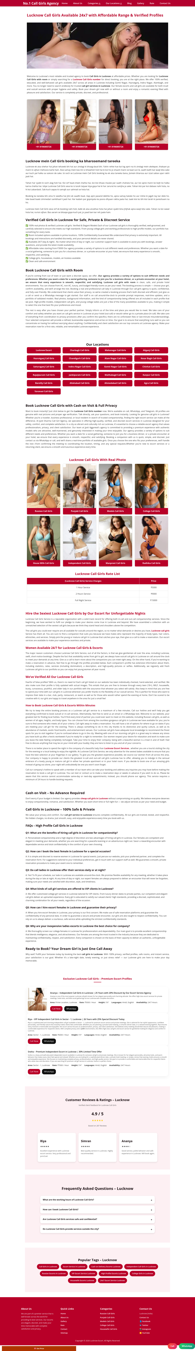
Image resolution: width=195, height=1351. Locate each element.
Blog (129, 3)
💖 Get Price (39, 1348)
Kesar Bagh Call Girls (151, 358)
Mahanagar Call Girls (115, 350)
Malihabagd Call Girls (115, 375)
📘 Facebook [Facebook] (145, 1319)
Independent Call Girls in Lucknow (141, 1264)
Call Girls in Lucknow (48, 1264)
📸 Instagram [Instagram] (145, 1327)
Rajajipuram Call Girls (44, 375)
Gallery (140, 3)
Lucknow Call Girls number (87, 79)
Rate (152, 3)
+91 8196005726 (43, 146)
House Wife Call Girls (43, 563)
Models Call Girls (115, 511)
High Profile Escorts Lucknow (113, 1271)
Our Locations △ (114, 3)
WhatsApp (71, 1008)
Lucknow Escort (44, 350)
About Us (77, 3)
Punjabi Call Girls (79, 511)
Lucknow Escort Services (117, 748)
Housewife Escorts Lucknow (82, 1278)
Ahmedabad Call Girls (115, 383)
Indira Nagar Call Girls (79, 366)
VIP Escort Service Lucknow (83, 1271)
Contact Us (165, 3)
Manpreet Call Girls (115, 563)
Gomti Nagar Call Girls (115, 366)
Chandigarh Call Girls (79, 358)
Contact (64, 1327)
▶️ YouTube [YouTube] (145, 1331)
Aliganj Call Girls (151, 350)
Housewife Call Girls (108, 1327)
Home (65, 3)
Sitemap (64, 1331)
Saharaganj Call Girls (43, 366)
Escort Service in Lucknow (74, 1264)
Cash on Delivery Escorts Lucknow (105, 1264)
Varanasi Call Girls (44, 391)
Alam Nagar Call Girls (115, 358)
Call (172, 1346)
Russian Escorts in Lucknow (54, 1271)
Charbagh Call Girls (79, 350)
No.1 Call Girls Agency (41, 3)
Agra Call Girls (151, 383)
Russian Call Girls (43, 511)
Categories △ (94, 3)
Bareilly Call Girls (43, 383)
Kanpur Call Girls (151, 375)
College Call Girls (151, 511)
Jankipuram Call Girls (79, 375)
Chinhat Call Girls (151, 366)
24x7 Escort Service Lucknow (112, 1278)
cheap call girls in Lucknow (94, 798)
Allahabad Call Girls (79, 383)
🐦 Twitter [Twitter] (144, 1323)
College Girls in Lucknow (142, 1271)
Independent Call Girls (79, 563)
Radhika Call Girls (151, 563)
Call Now (56, 1008)
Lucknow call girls (160, 630)
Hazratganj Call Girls (43, 358)
